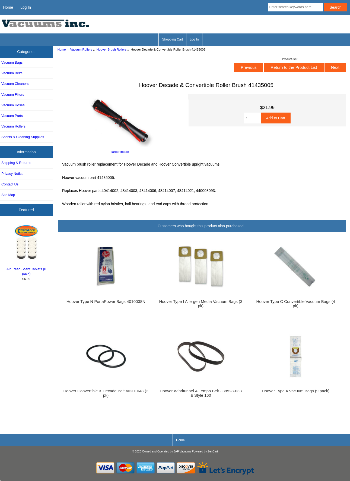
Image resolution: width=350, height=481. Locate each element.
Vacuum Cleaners (14, 84)
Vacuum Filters (12, 94)
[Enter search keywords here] (295, 7)
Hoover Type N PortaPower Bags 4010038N (105, 301)
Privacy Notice (12, 174)
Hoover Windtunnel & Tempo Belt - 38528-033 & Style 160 (201, 393)
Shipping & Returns (16, 163)
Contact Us (9, 184)
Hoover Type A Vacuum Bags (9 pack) (295, 391)
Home (8, 7)
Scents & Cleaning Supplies (22, 137)
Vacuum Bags (12, 62)
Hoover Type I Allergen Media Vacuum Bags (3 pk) (200, 303)
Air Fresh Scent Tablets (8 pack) (26, 249)
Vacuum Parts (12, 116)
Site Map (8, 195)
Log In (25, 7)
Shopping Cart (172, 39)
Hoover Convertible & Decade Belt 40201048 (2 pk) (105, 393)
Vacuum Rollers (81, 49)
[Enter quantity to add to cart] (252, 118)
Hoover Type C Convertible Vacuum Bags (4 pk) (295, 303)
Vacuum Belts (12, 73)
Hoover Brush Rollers (111, 49)
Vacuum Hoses (13, 105)
